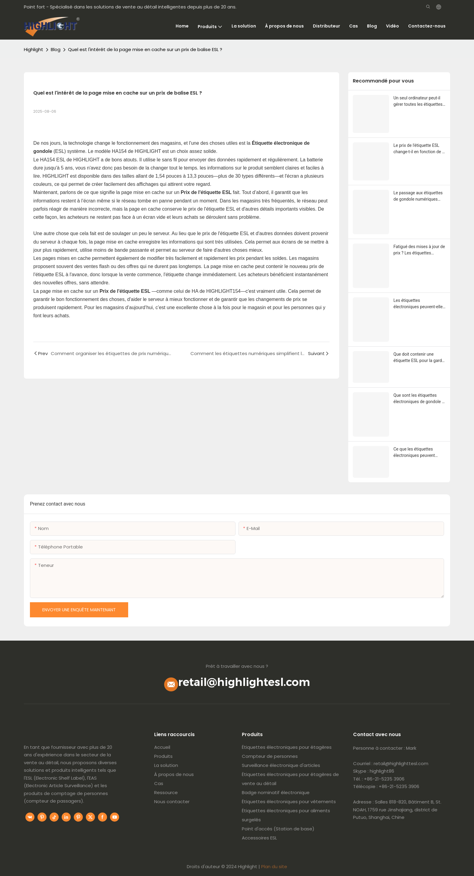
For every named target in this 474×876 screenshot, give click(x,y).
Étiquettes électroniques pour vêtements (289, 801)
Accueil (162, 747)
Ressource (166, 792)
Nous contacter (172, 801)
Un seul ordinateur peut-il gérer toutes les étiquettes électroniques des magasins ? (418, 101)
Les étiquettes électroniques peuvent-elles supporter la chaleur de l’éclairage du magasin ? (419, 304)
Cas (158, 783)
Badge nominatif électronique (276, 792)
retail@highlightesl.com (244, 682)
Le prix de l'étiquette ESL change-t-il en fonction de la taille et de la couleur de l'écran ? (420, 149)
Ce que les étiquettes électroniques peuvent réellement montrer (414, 453)
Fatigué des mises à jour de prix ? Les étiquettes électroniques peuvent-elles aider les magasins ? (419, 250)
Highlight (33, 49)
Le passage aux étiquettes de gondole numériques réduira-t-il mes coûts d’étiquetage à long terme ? (419, 196)
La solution (166, 765)
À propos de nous (174, 774)
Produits (163, 756)
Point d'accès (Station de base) (278, 829)
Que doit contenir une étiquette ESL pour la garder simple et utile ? (420, 358)
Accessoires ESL (259, 838)
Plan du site (274, 866)
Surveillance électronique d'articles (281, 765)
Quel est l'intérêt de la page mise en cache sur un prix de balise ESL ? (145, 49)
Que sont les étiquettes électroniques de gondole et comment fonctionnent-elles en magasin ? (420, 399)
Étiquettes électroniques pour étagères (287, 747)
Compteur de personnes (270, 756)
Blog (55, 49)
